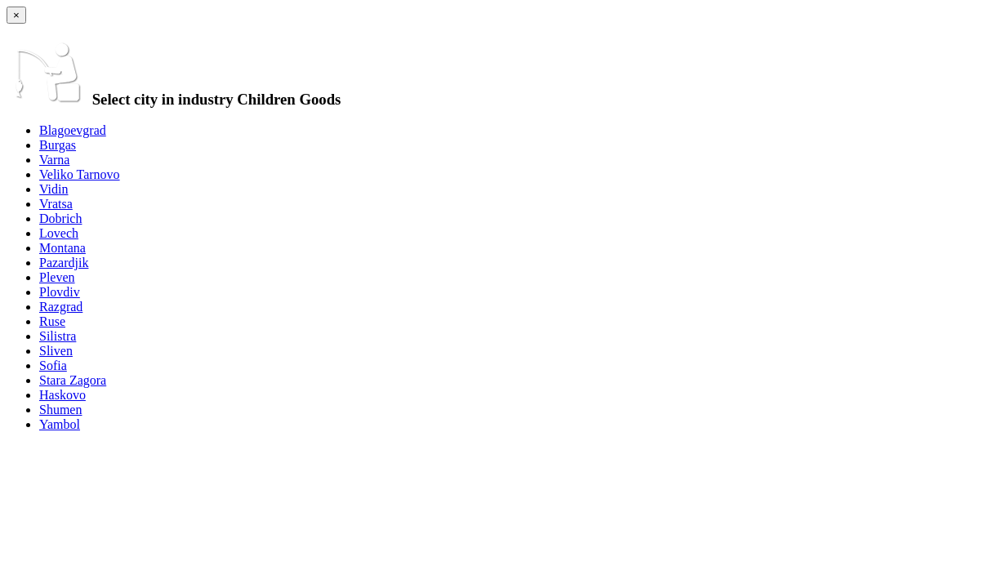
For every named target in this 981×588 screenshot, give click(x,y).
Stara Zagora (72, 380)
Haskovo (62, 395)
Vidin (53, 189)
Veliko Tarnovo (79, 174)
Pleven (57, 277)
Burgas (57, 145)
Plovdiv (59, 292)
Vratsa (56, 204)
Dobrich (60, 218)
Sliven (56, 351)
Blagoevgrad (72, 130)
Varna (54, 160)
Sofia (53, 365)
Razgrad (60, 307)
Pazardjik (63, 263)
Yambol (59, 424)
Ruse (52, 321)
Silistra (57, 336)
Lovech (58, 233)
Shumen (60, 409)
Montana (62, 248)
